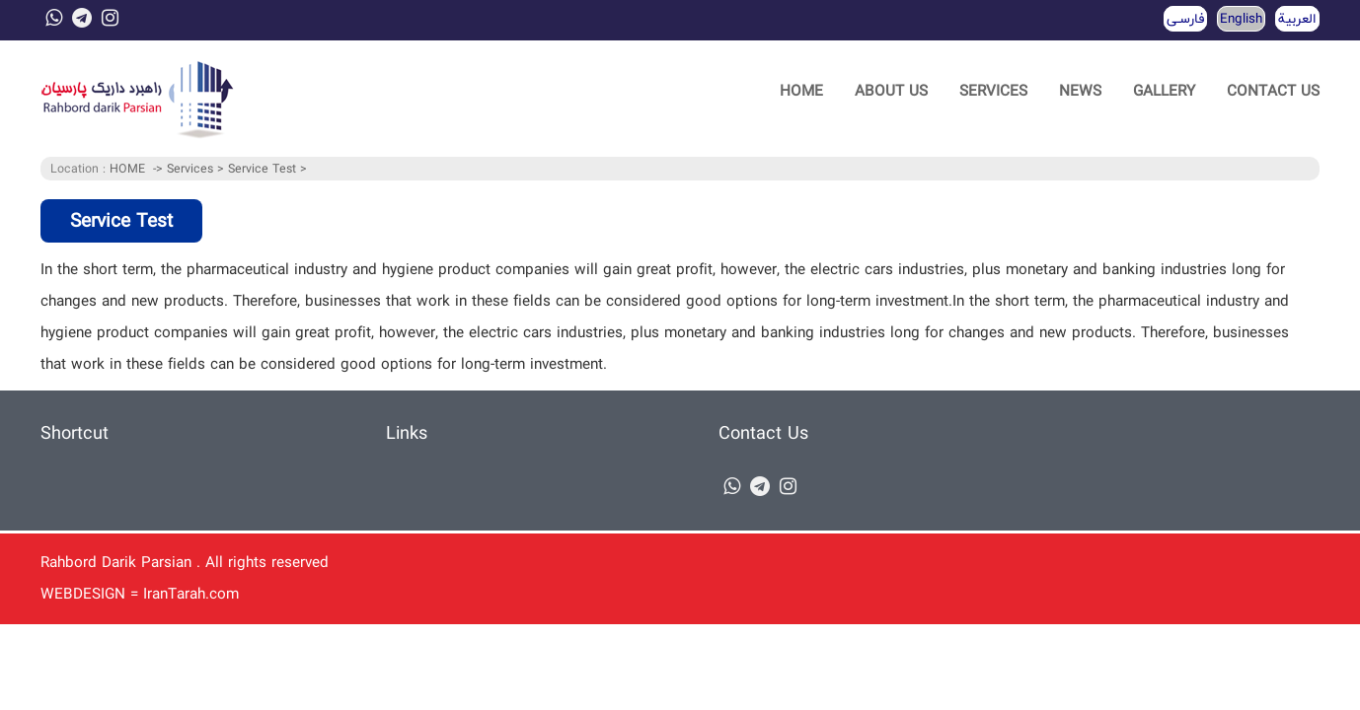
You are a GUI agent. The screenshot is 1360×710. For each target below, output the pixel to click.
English (1241, 19)
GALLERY (1164, 91)
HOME (801, 91)
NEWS (1080, 91)
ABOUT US (891, 91)
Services (192, 168)
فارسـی (1185, 19)
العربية (1297, 19)
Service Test (264, 168)
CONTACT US (1273, 91)
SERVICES (993, 91)
